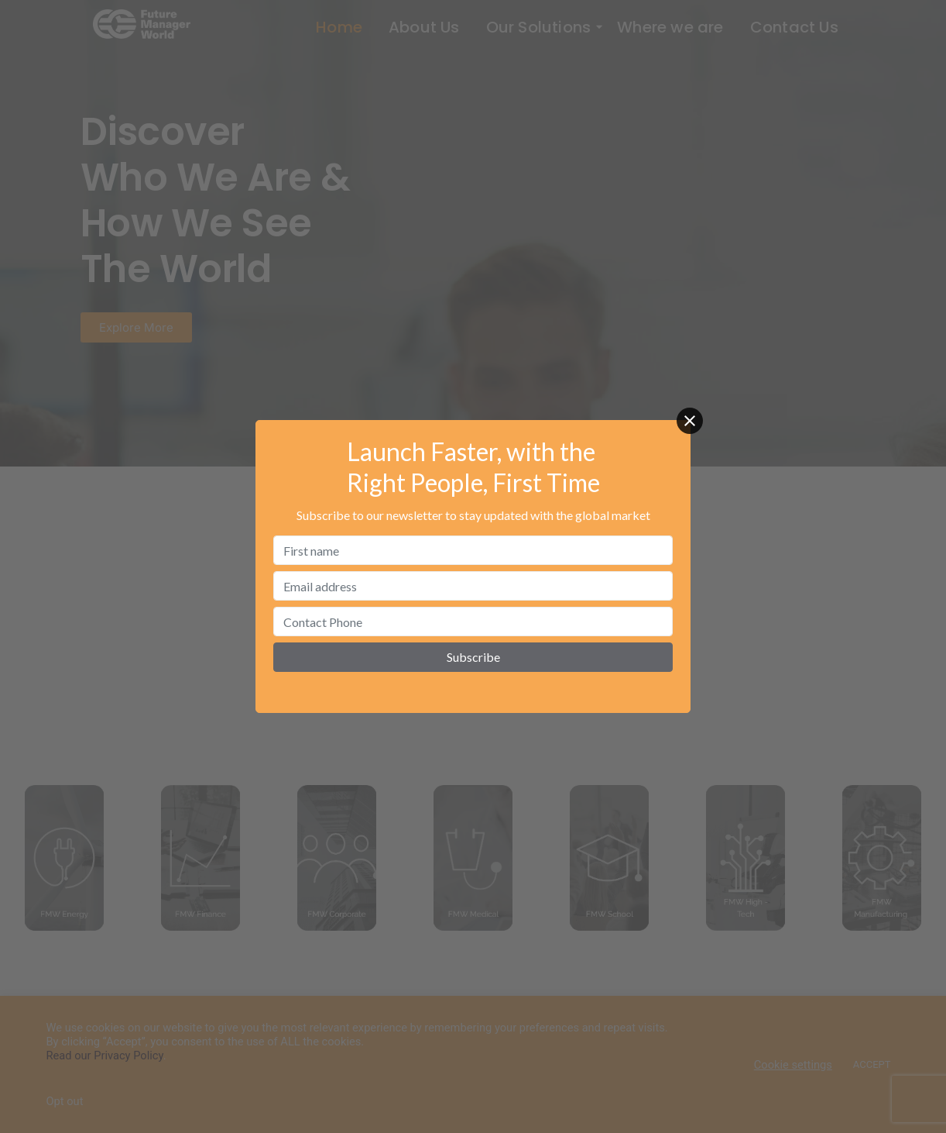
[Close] (690, 421)
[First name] (473, 550)
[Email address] (473, 586)
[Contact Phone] (473, 621)
